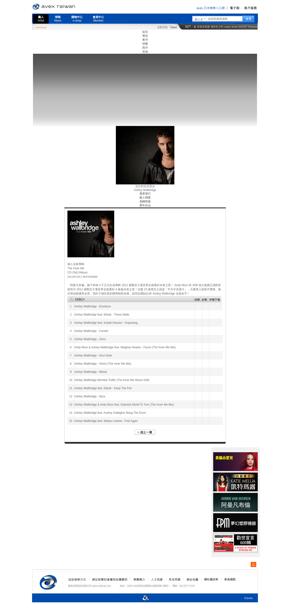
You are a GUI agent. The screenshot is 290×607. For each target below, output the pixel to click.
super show (230, 26)
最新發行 (145, 193)
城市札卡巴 (217, 26)
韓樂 (145, 43)
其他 (145, 51)
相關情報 (145, 201)
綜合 (145, 31)
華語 (145, 35)
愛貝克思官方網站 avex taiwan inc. (67, 7)
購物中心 (77, 18)
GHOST (242, 26)
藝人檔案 (145, 197)
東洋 (145, 39)
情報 (57, 18)
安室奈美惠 (203, 26)
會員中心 (98, 18)
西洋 (145, 47)
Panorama (254, 26)
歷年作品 (145, 205)
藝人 (41, 18)
